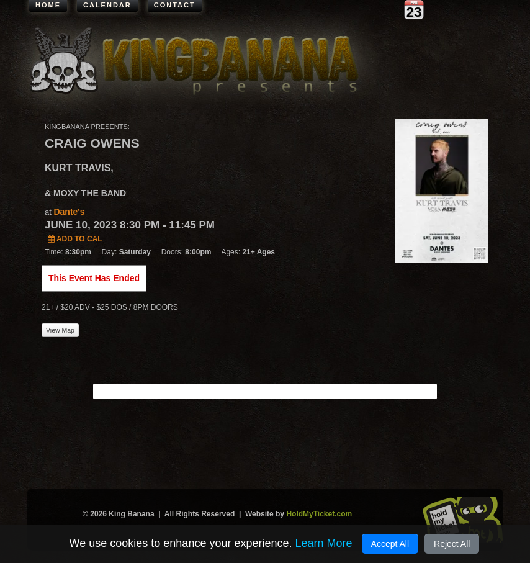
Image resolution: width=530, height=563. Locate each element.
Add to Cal (75, 239)
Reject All (452, 544)
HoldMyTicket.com (319, 514)
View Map (60, 330)
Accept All (390, 544)
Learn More (323, 543)
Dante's (68, 212)
